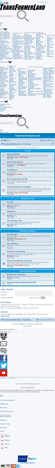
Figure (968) (3, 46)
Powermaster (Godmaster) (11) (17, 55)
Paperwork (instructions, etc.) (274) (6, 51)
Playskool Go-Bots (48, 81)
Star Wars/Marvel (48, 89)
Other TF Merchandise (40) (6, 59)
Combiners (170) (17, 42)
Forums (2, 431)
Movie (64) (27, 51)
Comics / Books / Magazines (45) (4, 53)
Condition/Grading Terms (6, 411)
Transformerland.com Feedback (19, 187)
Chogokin (38, 49)
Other (19, 90)
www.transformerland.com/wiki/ (16, 223)
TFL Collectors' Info (14, 221)
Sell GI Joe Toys (50, 42)
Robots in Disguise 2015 (48, 87)
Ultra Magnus (21, 165)
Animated (30, 71)
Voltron (11, 94)
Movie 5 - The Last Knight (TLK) (48, 79)
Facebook (7, 440)
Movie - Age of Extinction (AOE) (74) (30, 53)
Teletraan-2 (11, 211)
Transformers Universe (27, 231)
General (27, 151)
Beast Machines (32, 74)
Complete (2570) (4, 45)
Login (3, 289)
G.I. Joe (2, 88)
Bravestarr (39, 44)
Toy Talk (10, 202)
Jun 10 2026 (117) (5, 38)
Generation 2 (31, 86)
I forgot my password (7, 297)
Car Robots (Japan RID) (34, 79)
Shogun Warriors (11, 80)
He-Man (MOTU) (4, 93)
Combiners (20, 76)
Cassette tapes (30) (18, 41)
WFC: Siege (46, 94)
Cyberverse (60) (28, 42)
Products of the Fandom (16, 251)
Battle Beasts (39, 42)
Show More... (39, 59)
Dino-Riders (39, 55)
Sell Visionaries (50, 55)
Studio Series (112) (29, 56)
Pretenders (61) (17, 57)
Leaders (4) (16, 49)
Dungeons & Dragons (39, 57)
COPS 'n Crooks (40, 51)
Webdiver (11, 95)
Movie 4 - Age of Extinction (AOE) (47, 76)
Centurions (3, 78)
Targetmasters (21, 94)
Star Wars (12, 88)
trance (16, 157)
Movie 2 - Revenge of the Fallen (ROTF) (49, 71)
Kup (15, 165)
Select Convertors (12, 77)
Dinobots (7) (16, 45)
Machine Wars (32, 95)
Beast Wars (31, 75)
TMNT (11, 91)
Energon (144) (28, 43)
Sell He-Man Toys (50, 45)
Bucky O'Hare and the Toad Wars (41, 46)
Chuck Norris (3, 80)
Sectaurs (11, 75)
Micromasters (21, 86)
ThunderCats (12, 90)
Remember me (34, 298)
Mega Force (12, 66)
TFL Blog (2, 109)
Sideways (16, 277)
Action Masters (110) (18, 37)
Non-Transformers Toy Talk (17, 179)
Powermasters (21, 91)
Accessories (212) (5, 47)
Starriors (11, 87)
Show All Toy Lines (41, 34)
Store (3, 29)
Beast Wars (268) (29, 39)
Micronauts (12, 70)
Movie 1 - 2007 (47, 69)
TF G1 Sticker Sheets (6, 107)
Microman (12, 68)
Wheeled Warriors (11, 97)
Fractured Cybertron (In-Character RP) (21, 282)
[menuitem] (6, 140)
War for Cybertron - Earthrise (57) (29, 58)
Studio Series (47, 90)
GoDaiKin (2, 90)
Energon (30, 82)
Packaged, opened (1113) (5, 43)
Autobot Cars (21, 74)
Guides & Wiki (6, 62)
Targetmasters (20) (18, 58)
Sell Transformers (50, 37)
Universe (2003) (47, 92)
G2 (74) (26, 44)
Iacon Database (13, 244)
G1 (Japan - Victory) (33, 84)
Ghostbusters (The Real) (3, 86)
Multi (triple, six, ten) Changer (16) (18, 52)
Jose (15, 206)
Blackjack (16, 256)
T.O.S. (1, 396)
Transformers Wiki (5, 424)
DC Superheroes (40, 52)
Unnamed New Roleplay (27, 271)
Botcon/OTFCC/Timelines (35, 78)
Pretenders (20, 92)
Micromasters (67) (18, 50)
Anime (37, 39)
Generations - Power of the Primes (35, 92)
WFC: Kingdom (47, 97)
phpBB (21, 324)
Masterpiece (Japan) (48, 68)
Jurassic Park (3, 92)
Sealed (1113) (4, 41)
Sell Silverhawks (50, 50)
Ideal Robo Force (3, 95)
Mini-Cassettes (21, 87)
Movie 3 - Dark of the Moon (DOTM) (49, 74)
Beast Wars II (31, 76)
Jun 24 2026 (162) (5, 33)
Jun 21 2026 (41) (4, 34)
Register (10, 289)
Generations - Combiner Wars (34, 89)
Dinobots (20, 80)
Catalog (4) (3, 55)
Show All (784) (16, 36)
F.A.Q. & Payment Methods (7, 400)
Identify (4, 102)
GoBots (2, 89)
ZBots (10, 99)
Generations (31, 87)
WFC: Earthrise (47, 96)
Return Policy (3, 407)
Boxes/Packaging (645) (6, 49)
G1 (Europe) (31, 83)
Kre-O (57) (27, 49)
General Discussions (15, 162)
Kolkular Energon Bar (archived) (19, 261)
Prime (45, 82)
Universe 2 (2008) (48, 93)
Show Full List (28, 35)
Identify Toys (3, 420)
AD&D (1, 71)
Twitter (6, 447)
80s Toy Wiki (3, 427)
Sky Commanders (12, 84)
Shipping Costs (4, 404)
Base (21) (15, 40)
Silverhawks (12, 82)
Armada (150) (28, 36)
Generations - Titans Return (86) (29, 48)
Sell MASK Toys (50, 48)
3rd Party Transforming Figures (39, 37)
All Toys (2, 105)
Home (1, 132)
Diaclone (38, 53)
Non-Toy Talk (12, 234)
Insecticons (20, 83)
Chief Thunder (5, 316)
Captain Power (40, 48)
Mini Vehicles (21, 88)
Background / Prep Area (16, 274)
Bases (19, 75)
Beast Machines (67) (29, 38)
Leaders (20, 84)
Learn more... (47, 2)
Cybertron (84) (28, 40)
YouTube (6, 444)
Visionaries (12, 92)
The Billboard (12, 170)
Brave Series (3, 73)
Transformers (3, 69)
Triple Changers (22, 95)
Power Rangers (11, 73)
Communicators (22, 78)
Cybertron (30, 80)
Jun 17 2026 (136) (5, 36)
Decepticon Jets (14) (18, 43)
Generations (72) (28, 46)
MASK (11, 67)
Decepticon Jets (22, 79)
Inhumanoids (3, 97)
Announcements (13, 154)
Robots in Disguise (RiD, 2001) (48, 84)
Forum (2, 111)
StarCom (11, 86)
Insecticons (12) (17, 47)
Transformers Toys (5, 104)
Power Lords (12, 71)
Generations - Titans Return (35, 94)
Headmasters (21, 82)
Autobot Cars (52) (17, 38)
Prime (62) (27, 55)
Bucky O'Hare (3, 76)
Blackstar (38, 43)
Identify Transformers (5, 416)
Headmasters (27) (17, 46)
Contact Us (7, 436)
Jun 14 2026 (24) (4, 37)
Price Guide (3, 108)
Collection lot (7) (4, 57)
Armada (30, 72)
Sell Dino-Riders (49, 40)
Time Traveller (23, 157)
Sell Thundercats (50, 53)
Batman (38, 40)
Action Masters (21, 72)
